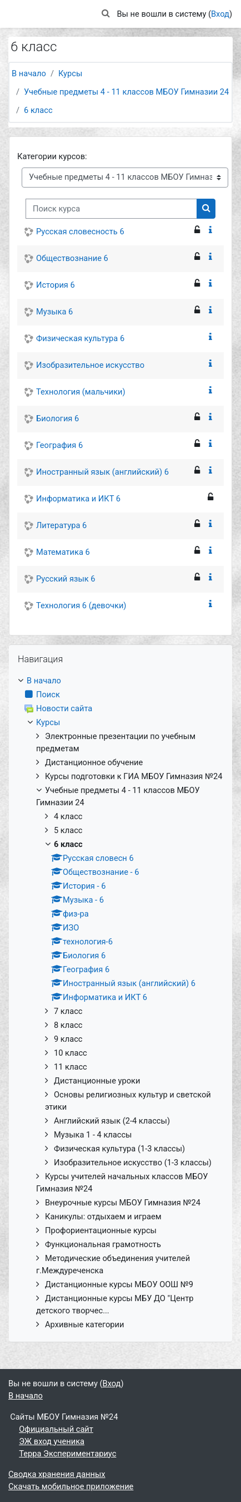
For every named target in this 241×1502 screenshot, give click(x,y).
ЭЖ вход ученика (51, 1441)
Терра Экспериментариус (67, 1454)
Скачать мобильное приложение (70, 1486)
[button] (105, 14)
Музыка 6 (54, 312)
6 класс (38, 110)
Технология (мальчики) (80, 392)
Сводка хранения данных (57, 1474)
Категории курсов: (52, 156)
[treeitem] (120, 1003)
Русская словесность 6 (80, 231)
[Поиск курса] (111, 209)
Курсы (70, 73)
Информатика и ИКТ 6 (78, 499)
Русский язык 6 (66, 579)
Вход (220, 14)
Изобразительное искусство (90, 365)
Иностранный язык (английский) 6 (102, 472)
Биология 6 (57, 418)
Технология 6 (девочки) (81, 605)
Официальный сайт (56, 1429)
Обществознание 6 (72, 258)
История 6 (55, 285)
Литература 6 (61, 525)
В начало (29, 73)
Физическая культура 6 (80, 338)
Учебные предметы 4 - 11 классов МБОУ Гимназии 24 (126, 92)
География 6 (59, 445)
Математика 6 (63, 552)
